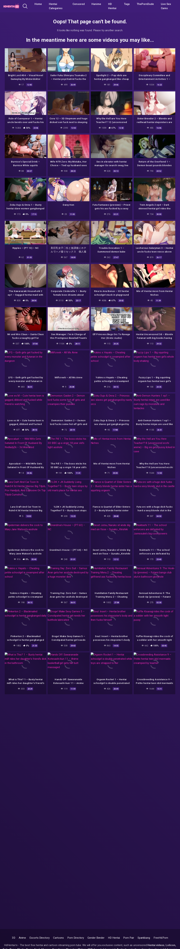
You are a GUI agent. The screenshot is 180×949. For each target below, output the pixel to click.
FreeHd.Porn (161, 937)
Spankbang (144, 937)
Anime (22, 937)
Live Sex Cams (166, 6)
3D (13, 937)
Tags (127, 4)
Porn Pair (128, 937)
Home (38, 4)
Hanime (96, 4)
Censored (78, 4)
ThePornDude (145, 4)
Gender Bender (95, 937)
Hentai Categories (55, 6)
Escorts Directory (39, 937)
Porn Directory (75, 937)
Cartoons (58, 937)
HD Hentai (112, 6)
